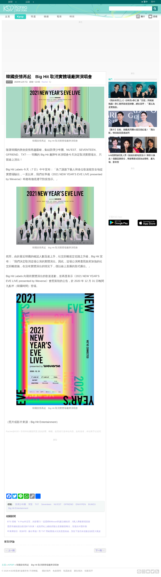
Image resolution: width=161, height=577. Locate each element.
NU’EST (57, 504)
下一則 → (100, 550)
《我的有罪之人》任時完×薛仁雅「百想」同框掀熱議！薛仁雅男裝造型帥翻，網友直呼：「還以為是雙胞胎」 (131, 103)
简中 (153, 1)
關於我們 (46, 571)
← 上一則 (10, 550)
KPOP (9, 82)
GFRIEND (68, 504)
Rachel (45, 82)
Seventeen (46, 504)
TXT (37, 504)
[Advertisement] (55, 464)
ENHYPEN (81, 504)
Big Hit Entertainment (18, 508)
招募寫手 (89, 571)
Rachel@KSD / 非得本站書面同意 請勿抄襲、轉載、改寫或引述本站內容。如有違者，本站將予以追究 (53, 431)
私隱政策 (67, 571)
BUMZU (92, 504)
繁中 (146, 1)
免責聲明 (57, 571)
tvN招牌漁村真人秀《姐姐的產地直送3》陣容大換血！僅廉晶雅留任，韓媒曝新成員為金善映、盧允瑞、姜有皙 (131, 158)
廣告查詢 (78, 571)
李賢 (30, 504)
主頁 (4, 565)
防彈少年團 (20, 504)
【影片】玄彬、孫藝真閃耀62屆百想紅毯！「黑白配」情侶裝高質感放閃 (131, 131)
